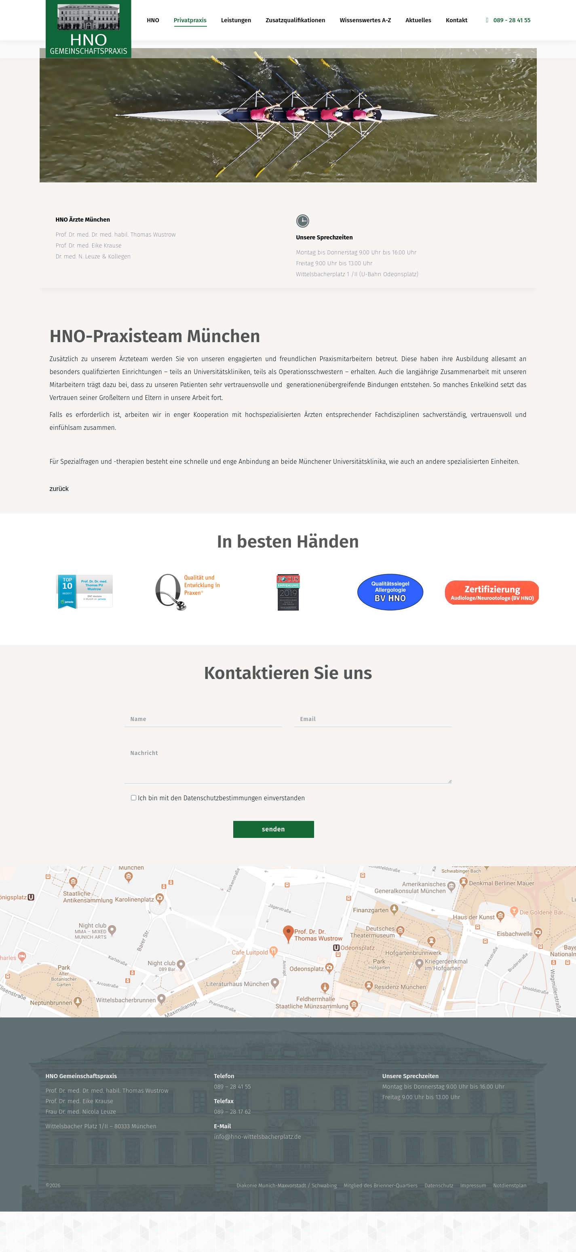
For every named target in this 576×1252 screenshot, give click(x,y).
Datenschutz (438, 1185)
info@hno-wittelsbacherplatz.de (257, 1136)
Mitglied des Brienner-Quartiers (381, 1185)
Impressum (473, 1185)
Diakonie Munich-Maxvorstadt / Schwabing (286, 1185)
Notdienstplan (509, 1185)
